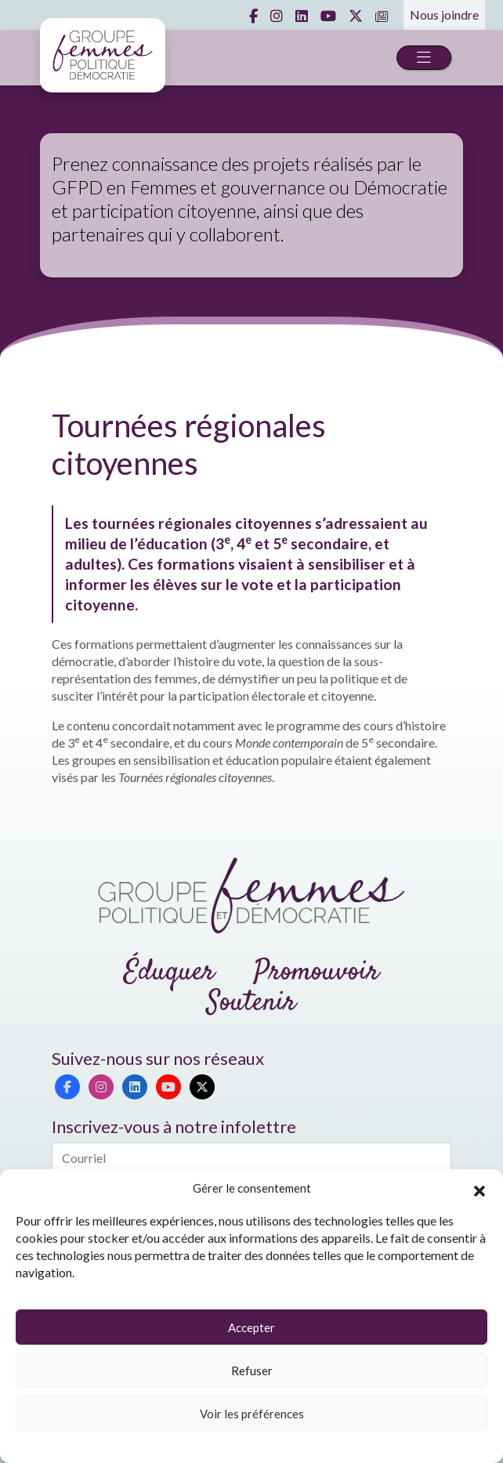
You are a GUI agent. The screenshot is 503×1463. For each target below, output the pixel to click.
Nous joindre (444, 14)
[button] (479, 1189)
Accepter (251, 1327)
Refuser (252, 1370)
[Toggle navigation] (423, 57)
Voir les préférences (252, 1414)
